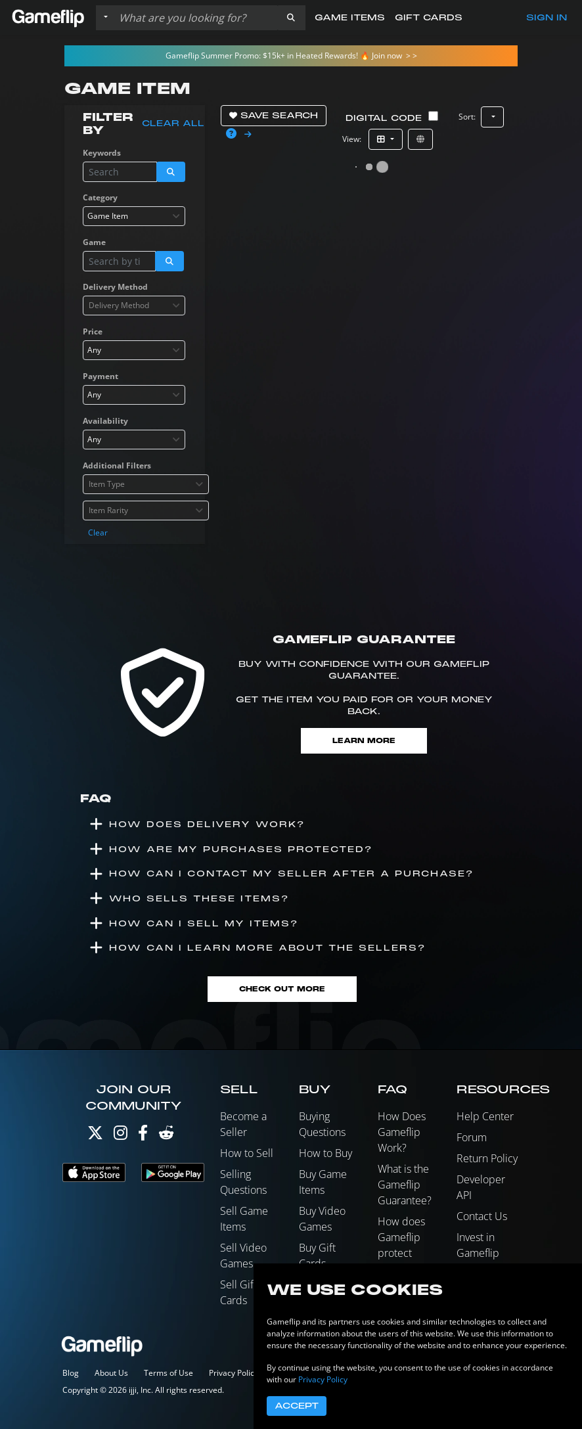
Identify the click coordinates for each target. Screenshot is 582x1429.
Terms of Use (168, 1372)
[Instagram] (120, 1135)
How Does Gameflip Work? (402, 1132)
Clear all (173, 123)
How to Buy (325, 1153)
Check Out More (282, 989)
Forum (472, 1137)
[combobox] (134, 216)
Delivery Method (115, 286)
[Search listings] (195, 17)
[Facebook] (143, 1135)
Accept (297, 1406)
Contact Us (482, 1216)
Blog (70, 1372)
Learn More (363, 741)
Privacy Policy (233, 1372)
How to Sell (246, 1153)
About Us (111, 1372)
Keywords (102, 152)
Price (92, 331)
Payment (100, 376)
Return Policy (487, 1158)
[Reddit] (166, 1135)
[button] (291, 17)
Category (100, 197)
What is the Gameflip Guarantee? (405, 1185)
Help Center (485, 1116)
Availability (105, 420)
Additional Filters (117, 465)
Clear (98, 532)
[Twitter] (95, 1135)
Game (94, 242)
